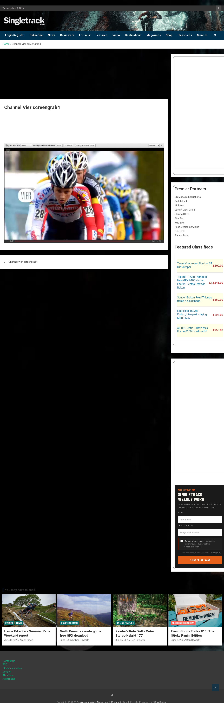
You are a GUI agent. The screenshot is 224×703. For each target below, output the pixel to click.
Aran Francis (26, 640)
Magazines (154, 35)
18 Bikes (179, 205)
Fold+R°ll (180, 231)
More (200, 35)
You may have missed (20, 590)
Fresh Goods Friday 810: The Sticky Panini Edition (192, 633)
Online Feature (69, 623)
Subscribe (36, 35)
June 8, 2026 (11, 640)
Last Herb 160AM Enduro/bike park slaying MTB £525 (192, 314)
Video (116, 35)
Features (101, 35)
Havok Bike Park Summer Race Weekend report (27, 633)
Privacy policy (215, 553)
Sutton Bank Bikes (185, 209)
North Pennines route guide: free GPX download (81, 633)
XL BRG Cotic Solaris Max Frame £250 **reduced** (192, 329)
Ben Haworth (82, 640)
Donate (7, 671)
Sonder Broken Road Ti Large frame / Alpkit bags (194, 299)
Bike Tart (179, 218)
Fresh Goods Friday (183, 623)
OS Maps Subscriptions (188, 197)
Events (9, 623)
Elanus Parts (182, 235)
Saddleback (181, 201)
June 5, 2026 (178, 640)
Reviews (65, 35)
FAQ (5, 664)
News (51, 35)
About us (8, 675)
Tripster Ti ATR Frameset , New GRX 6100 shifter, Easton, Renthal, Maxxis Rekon (192, 282)
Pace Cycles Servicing (187, 226)
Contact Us (9, 660)
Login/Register (15, 35)
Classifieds (184, 35)
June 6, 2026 (122, 640)
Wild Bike (180, 222)
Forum (83, 35)
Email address (185, 526)
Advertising (9, 678)
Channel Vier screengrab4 (23, 261)
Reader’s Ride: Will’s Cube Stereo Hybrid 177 (134, 633)
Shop (169, 35)
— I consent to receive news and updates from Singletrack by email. (200, 544)
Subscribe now (200, 560)
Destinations (133, 35)
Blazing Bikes (182, 214)
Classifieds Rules (12, 668)
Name (180, 513)
